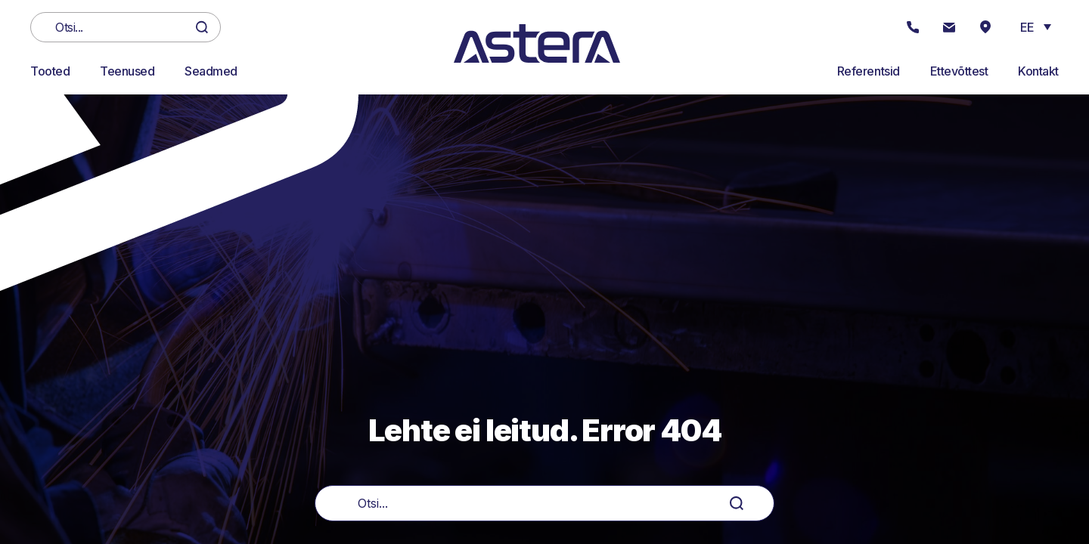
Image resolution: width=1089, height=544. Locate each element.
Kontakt (1038, 71)
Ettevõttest (959, 71)
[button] (1036, 26)
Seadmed (211, 71)
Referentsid (868, 71)
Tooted (50, 71)
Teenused (127, 71)
